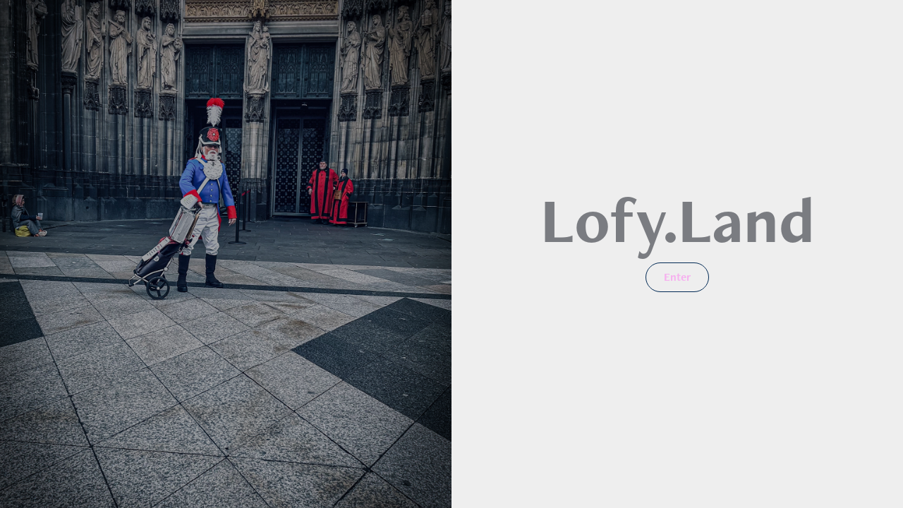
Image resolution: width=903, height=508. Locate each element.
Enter (677, 277)
